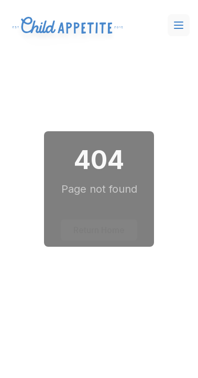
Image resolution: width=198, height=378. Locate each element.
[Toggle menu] (179, 25)
